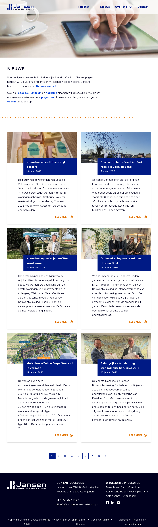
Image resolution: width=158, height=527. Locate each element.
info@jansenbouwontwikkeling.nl (78, 504)
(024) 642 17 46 (68, 500)
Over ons (121, 6)
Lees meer (64, 217)
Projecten (83, 6)
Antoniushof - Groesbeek (121, 495)
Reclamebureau (132, 524)
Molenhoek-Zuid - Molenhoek (123, 487)
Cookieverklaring (100, 519)
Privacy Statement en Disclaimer (69, 519)
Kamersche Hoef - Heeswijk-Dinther (127, 491)
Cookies (80, 524)
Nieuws (105, 6)
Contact (143, 6)
